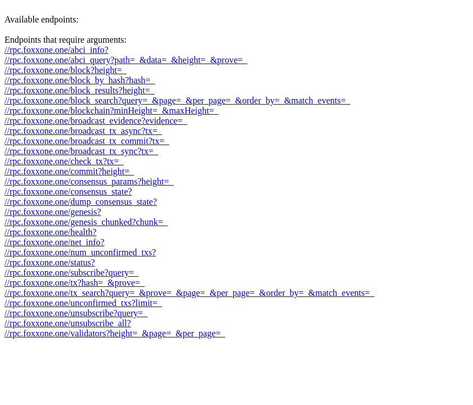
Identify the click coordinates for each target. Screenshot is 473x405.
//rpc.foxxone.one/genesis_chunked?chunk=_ (86, 222)
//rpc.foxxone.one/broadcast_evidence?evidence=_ (95, 120)
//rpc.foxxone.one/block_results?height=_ (79, 90)
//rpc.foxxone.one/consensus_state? (68, 191)
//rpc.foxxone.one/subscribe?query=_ (71, 272)
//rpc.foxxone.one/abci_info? (56, 50)
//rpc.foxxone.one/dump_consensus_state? (80, 201)
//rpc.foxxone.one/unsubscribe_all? (67, 323)
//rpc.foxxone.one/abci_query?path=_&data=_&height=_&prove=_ (125, 60)
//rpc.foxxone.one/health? (50, 232)
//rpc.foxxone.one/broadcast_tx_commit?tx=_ (86, 141)
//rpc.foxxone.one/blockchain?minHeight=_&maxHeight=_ (111, 110)
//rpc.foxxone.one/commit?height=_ (69, 171)
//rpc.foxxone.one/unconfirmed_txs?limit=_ (83, 303)
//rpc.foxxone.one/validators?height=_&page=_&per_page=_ (114, 333)
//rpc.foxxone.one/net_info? (54, 242)
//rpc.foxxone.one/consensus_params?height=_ (89, 181)
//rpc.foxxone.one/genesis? (52, 212)
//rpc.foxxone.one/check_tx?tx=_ (64, 161)
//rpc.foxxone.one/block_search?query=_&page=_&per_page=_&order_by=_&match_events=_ (177, 100)
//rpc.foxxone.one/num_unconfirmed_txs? (80, 252)
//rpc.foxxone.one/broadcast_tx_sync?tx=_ (81, 151)
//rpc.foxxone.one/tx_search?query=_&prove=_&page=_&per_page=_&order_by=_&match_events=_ (189, 293)
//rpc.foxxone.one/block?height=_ (65, 70)
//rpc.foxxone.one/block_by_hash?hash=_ (79, 80)
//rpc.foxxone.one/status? (49, 262)
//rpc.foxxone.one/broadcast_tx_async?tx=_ (83, 131)
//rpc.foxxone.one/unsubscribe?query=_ (75, 313)
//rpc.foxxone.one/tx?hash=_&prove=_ (74, 282)
